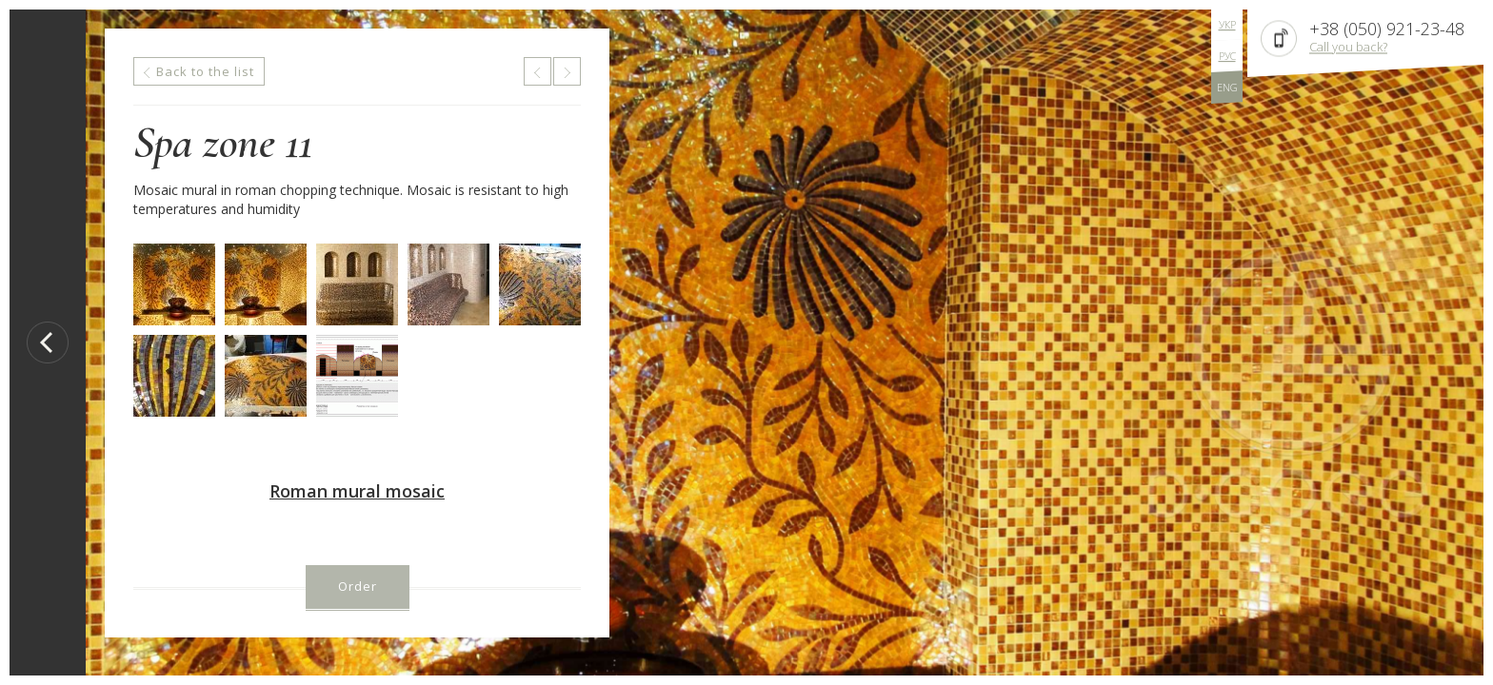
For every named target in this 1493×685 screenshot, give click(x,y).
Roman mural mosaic (357, 491)
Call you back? (1348, 46)
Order (357, 586)
